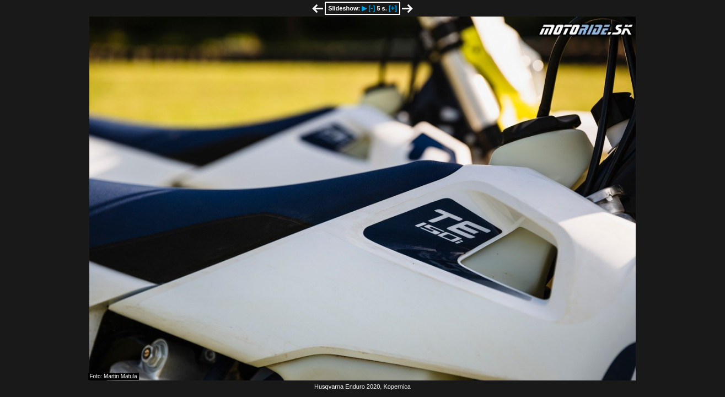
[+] (393, 8)
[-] (371, 8)
